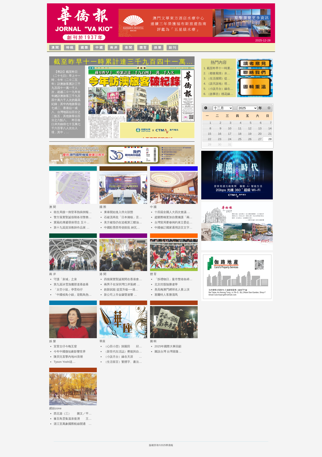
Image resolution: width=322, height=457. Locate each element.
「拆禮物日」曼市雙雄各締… (173, 279)
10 (229, 128)
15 (209, 133)
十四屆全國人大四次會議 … (172, 212)
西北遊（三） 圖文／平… (72, 413)
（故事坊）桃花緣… (220, 94)
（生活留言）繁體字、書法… (123, 361)
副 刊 (172, 47)
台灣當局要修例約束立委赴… (173, 222)
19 (250, 133)
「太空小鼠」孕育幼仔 (68, 289)
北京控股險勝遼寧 (166, 284)
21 (270, 133)
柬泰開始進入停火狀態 (118, 212)
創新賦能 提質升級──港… (121, 289)
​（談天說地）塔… (218, 83)
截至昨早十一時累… (220, 68)
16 (219, 133)
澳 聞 (55, 47)
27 (260, 139)
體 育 (143, 47)
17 (229, 133)
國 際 (84, 47)
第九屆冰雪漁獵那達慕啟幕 (71, 284)
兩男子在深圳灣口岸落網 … (122, 284)
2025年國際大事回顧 (168, 346)
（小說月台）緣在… (220, 88)
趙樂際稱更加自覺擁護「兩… (173, 217)
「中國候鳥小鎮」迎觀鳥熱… (72, 294)
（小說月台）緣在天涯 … (123, 356)
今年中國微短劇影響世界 (70, 351)
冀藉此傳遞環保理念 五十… (71, 222)
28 (270, 139)
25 (240, 139)
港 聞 (128, 47)
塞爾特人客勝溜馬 (166, 294)
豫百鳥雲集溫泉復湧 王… (72, 418)
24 (229, 139)
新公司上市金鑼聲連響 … (120, 294)
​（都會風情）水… (218, 73)
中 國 (99, 47)
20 (260, 133)
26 (250, 139)
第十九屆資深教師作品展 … (71, 227)
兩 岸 (113, 47)
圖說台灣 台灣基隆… (168, 351)
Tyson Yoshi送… (64, 361)
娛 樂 (157, 47)
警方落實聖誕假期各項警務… (72, 217)
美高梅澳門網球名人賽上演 (172, 289)
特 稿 (69, 47)
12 (250, 128)
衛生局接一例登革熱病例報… (72, 212)
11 (240, 128)
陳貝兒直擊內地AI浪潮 (68, 356)
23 (219, 139)
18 (240, 133)
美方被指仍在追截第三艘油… (123, 222)
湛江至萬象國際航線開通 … (72, 423)
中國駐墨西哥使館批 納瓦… (122, 227)
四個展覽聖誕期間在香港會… (123, 279)
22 (209, 139)
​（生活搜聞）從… (218, 78)
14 (270, 128)
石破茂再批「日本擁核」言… (123, 217)
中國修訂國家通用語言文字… (173, 227)
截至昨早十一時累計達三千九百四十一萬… (124, 61)
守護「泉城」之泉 (65, 279)
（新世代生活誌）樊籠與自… (123, 351)
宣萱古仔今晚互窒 (65, 346)
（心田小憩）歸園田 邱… (123, 346)
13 (260, 128)
